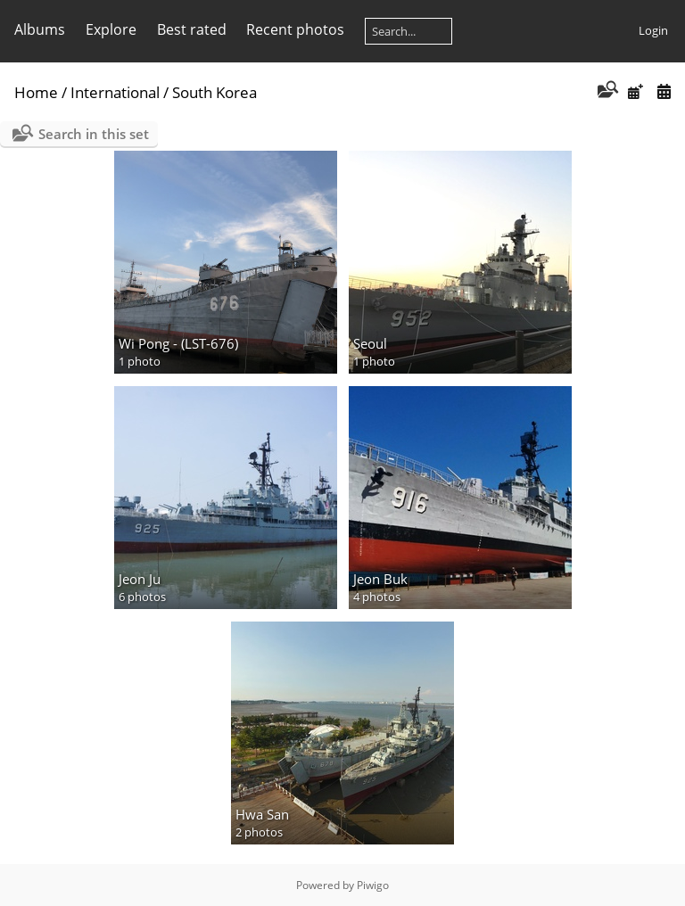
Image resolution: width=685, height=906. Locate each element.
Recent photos (295, 29)
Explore (111, 29)
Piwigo (373, 885)
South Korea (214, 92)
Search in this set (93, 134)
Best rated (192, 29)
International (115, 92)
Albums (39, 29)
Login (653, 30)
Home (36, 92)
